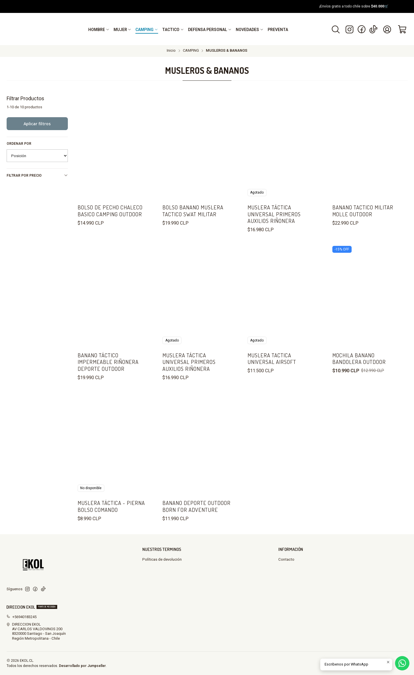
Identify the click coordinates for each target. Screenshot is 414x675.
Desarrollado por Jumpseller (82, 666)
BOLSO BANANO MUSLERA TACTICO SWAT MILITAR (192, 210)
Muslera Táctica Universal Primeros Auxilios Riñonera (274, 214)
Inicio (171, 51)
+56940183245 (21, 617)
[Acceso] (387, 29)
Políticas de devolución (162, 559)
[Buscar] (336, 29)
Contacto (286, 559)
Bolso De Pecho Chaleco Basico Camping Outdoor (110, 210)
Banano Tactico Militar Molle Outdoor (362, 210)
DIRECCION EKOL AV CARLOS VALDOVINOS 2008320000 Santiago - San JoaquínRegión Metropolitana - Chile (36, 631)
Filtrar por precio (37, 175)
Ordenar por (19, 144)
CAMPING (191, 51)
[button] (99, 30)
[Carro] (402, 29)
